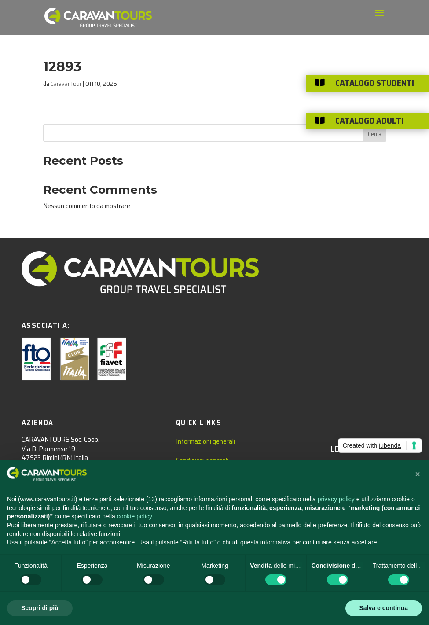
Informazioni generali (205, 441)
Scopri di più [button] (40, 607)
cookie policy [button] (134, 516)
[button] (418, 474)
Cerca (374, 134)
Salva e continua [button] (383, 607)
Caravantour (66, 83)
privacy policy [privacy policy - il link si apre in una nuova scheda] (336, 499)
